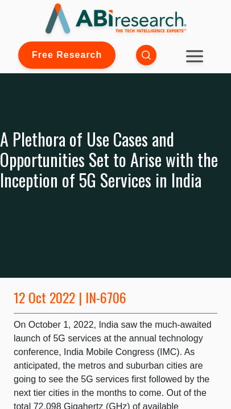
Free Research (67, 55)
